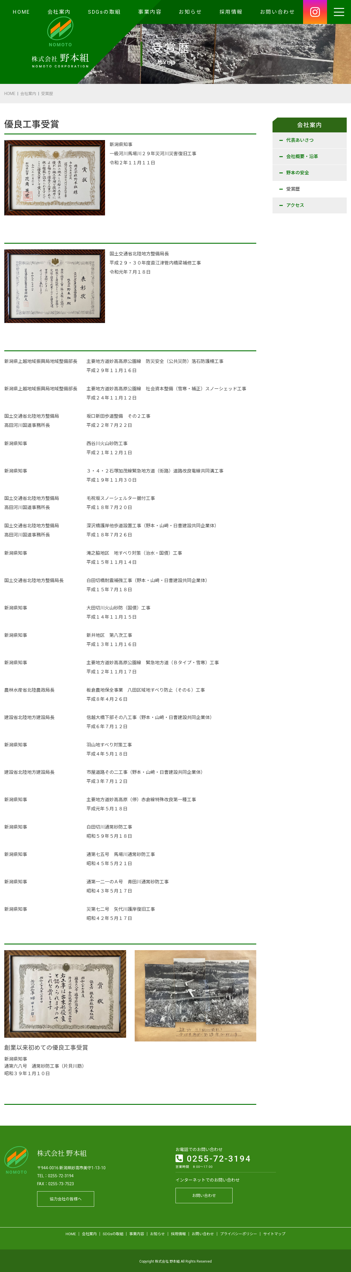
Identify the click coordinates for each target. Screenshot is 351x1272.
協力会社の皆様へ (66, 1197)
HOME (21, 12)
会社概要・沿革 (302, 156)
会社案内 (59, 12)
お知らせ (190, 12)
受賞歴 (293, 189)
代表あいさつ (300, 140)
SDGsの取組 (104, 12)
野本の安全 (297, 172)
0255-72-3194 (213, 1157)
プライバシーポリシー (238, 1232)
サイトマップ (274, 1232)
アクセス (295, 205)
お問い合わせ (277, 12)
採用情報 (231, 12)
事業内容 (150, 12)
